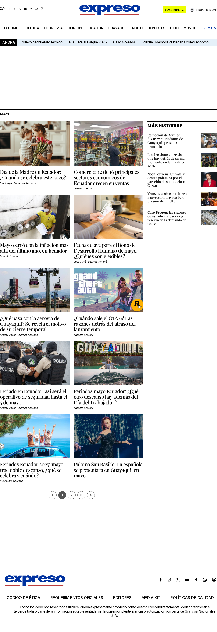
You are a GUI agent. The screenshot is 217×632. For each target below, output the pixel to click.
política (31, 28)
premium (209, 28)
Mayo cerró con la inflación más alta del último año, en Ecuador (34, 247)
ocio (174, 28)
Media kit (151, 598)
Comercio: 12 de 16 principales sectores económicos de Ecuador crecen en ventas (106, 177)
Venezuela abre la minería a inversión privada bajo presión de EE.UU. (167, 197)
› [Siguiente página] (91, 495)
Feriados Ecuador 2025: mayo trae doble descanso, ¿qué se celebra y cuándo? (31, 470)
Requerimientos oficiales (76, 598)
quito (137, 28)
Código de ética (23, 598)
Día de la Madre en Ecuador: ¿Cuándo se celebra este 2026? (33, 174)
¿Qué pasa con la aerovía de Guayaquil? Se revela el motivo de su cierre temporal (33, 324)
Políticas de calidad (192, 598)
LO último (9, 28)
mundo (190, 28)
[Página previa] (52, 495)
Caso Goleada (124, 42)
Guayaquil (117, 28)
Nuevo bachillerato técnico (42, 42)
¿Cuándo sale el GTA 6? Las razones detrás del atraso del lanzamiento (105, 324)
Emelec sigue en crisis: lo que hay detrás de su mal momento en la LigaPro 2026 (166, 160)
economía (53, 28)
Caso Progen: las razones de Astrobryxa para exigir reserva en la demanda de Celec (166, 218)
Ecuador (94, 28)
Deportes (156, 28)
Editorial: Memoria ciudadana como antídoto (175, 42)
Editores (122, 598)
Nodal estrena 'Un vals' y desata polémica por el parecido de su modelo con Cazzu (168, 180)
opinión (74, 28)
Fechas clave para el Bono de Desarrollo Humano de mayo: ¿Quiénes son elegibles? (106, 250)
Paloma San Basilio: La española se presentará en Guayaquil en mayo (108, 470)
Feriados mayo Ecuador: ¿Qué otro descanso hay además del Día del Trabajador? (106, 397)
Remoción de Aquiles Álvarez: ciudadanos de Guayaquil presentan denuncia (165, 141)
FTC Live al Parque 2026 (88, 42)
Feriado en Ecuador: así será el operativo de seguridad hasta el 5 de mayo (33, 397)
